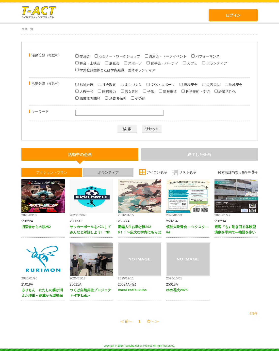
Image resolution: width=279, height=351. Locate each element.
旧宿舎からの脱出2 (36, 227)
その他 (138, 98)
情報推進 (168, 91)
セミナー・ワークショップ (117, 56)
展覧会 (112, 63)
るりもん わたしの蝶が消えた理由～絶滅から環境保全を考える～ (42, 295)
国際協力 (107, 91)
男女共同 (130, 91)
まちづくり (131, 85)
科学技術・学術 (195, 91)
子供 (148, 91)
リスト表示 (187, 172)
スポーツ (133, 63)
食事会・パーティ (162, 63)
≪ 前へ (126, 321)
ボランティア (214, 63)
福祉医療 (84, 85)
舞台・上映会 (87, 63)
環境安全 (188, 85)
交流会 (82, 56)
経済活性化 (225, 91)
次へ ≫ (153, 321)
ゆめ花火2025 (177, 290)
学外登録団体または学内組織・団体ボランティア (115, 70)
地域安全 (234, 85)
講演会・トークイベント (166, 56)
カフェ (190, 63)
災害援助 (211, 85)
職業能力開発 (87, 98)
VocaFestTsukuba (132, 290)
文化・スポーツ (161, 85)
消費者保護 (115, 98)
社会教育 (107, 85)
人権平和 (84, 91)
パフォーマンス (205, 56)
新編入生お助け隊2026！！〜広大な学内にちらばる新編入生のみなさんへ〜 (139, 232)
